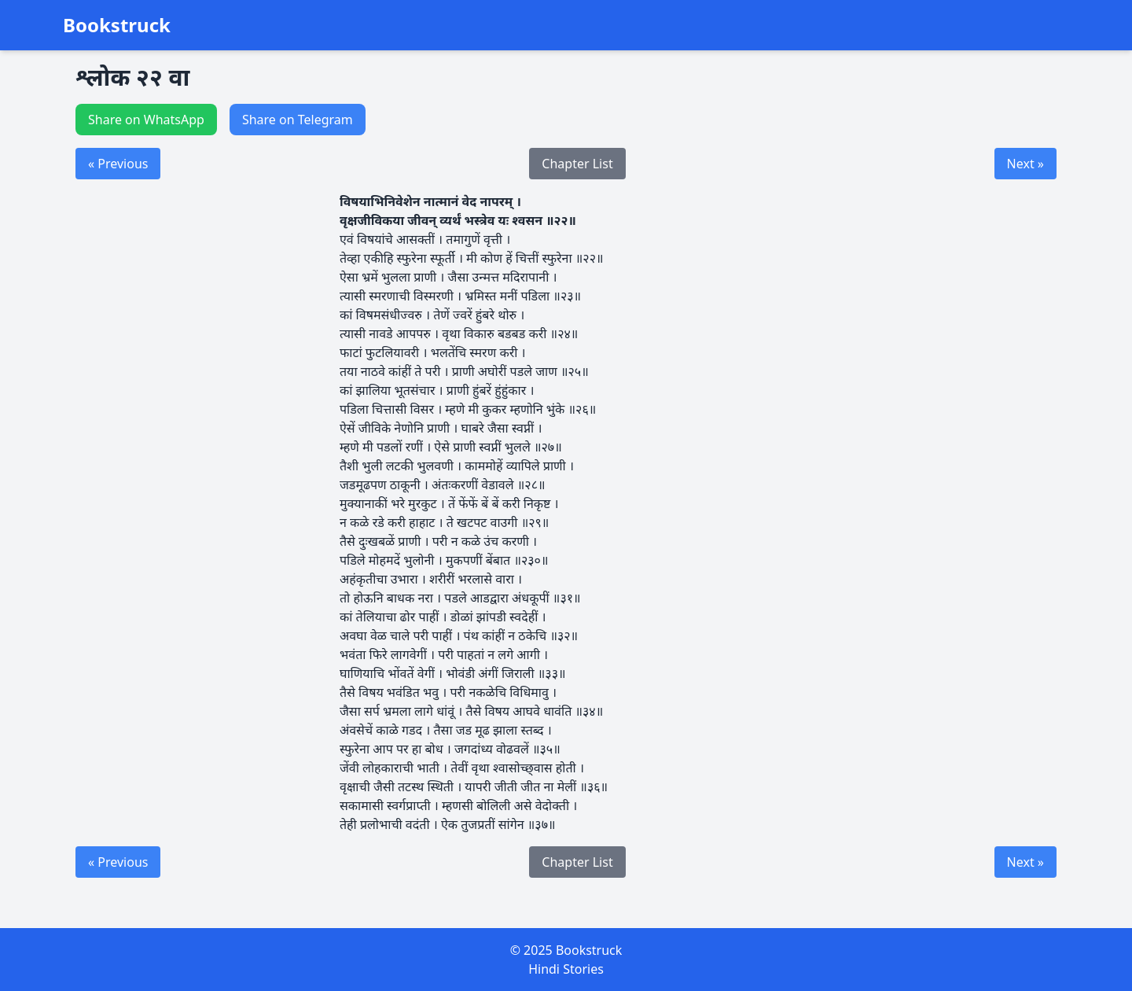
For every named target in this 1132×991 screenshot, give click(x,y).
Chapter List (577, 163)
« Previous (118, 163)
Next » (1025, 163)
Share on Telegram (297, 119)
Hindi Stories (566, 969)
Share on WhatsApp (146, 119)
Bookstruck (117, 25)
